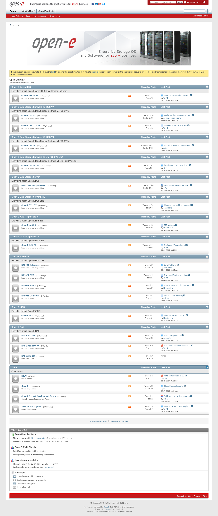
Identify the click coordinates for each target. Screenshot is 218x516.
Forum (13, 11)
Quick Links (55, 16)
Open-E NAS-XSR (20, 256)
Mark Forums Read (98, 421)
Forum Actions (40, 16)
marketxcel (49, 467)
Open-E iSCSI (18, 307)
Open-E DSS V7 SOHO (31, 125)
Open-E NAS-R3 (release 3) (25, 217)
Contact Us (182, 496)
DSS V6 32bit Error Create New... (177, 145)
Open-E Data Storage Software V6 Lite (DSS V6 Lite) (37, 157)
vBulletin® (108, 509)
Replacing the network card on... (177, 115)
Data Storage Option (172, 335)
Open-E (24, 386)
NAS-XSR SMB (27, 275)
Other (14, 367)
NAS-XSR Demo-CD (30, 295)
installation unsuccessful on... (176, 165)
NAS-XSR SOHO (28, 285)
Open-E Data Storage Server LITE (28, 197)
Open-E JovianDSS (21, 87)
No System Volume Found (175, 245)
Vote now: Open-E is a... (174, 376)
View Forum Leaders (118, 421)
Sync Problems (170, 265)
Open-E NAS (18, 327)
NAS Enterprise (28, 335)
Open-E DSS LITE (29, 205)
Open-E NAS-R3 (28, 225)
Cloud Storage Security (173, 386)
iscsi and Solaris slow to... (174, 315)
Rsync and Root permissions (176, 275)
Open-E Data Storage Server (26, 177)
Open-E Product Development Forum (38, 396)
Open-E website (46, 11)
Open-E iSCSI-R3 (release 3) (25, 236)
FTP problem (169, 225)
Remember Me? (191, 2)
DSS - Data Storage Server (33, 185)
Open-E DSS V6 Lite (30, 165)
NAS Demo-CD (28, 356)
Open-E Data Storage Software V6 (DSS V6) (33, 137)
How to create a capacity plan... (177, 406)
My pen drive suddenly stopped (177, 205)
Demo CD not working (173, 295)
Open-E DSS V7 (28, 115)
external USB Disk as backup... (176, 185)
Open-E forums (195, 496)
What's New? (28, 11)
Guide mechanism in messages (176, 396)
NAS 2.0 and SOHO (30, 345)
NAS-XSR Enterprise (30, 265)
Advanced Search (200, 16)
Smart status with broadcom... (176, 95)
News (24, 376)
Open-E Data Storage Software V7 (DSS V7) (33, 107)
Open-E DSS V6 (28, 145)
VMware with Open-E (31, 406)
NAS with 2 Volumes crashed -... (177, 345)
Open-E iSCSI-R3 (28, 245)
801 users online (38, 438)
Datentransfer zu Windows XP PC (178, 285)
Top (205, 496)
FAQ (28, 16)
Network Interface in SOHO (175, 125)
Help (204, 2)
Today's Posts (17, 16)
